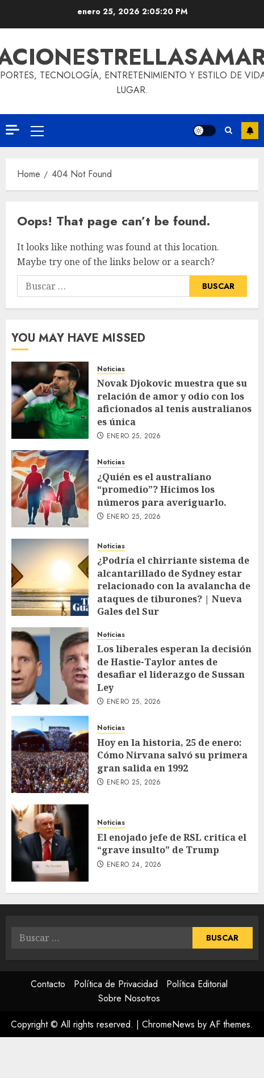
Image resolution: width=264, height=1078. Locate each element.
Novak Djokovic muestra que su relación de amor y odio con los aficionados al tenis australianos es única (174, 402)
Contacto (48, 984)
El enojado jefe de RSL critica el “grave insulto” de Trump (171, 843)
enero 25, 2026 (134, 436)
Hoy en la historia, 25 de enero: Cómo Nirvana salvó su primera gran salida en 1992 (172, 755)
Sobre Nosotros (129, 998)
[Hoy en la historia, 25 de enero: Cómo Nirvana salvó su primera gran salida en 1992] (50, 754)
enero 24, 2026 (134, 865)
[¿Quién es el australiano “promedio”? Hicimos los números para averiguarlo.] (50, 488)
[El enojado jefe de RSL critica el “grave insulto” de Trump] (50, 843)
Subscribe (249, 130)
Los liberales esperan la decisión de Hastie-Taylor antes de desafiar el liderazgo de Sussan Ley (174, 668)
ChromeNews (168, 1024)
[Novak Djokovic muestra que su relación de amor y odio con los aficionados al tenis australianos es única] (50, 400)
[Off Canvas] (12, 130)
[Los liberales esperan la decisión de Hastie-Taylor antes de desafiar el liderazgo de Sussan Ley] (50, 665)
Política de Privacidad (116, 984)
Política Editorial (197, 984)
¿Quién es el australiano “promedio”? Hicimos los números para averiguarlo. (162, 490)
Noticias (111, 369)
